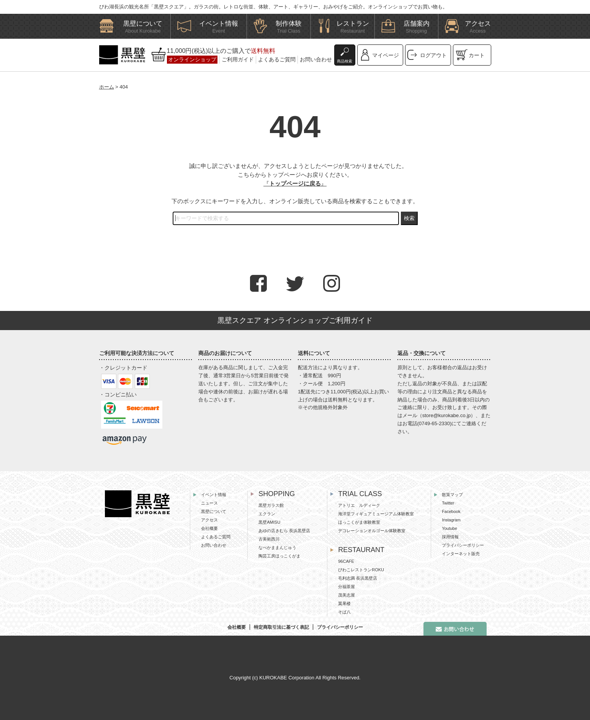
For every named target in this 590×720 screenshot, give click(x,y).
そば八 (344, 612)
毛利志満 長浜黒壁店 (357, 578)
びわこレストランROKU (361, 569)
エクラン (266, 513)
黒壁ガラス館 (271, 505)
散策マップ (452, 494)
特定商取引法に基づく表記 (281, 627)
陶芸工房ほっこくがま (279, 556)
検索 (409, 218)
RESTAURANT (361, 550)
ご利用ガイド (238, 59)
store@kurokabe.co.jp (446, 415)
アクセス (209, 520)
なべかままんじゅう (277, 547)
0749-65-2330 (434, 423)
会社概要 (209, 528)
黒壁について (213, 511)
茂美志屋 (346, 595)
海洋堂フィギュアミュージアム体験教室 (376, 513)
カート (477, 55)
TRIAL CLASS (360, 494)
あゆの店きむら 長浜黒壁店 (284, 530)
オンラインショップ (192, 59)
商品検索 (344, 61)
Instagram (451, 520)
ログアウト (433, 55)
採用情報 (450, 536)
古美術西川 (268, 539)
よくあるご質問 (277, 59)
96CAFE (346, 561)
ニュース (209, 503)
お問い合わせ (316, 59)
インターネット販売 (461, 553)
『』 (295, 183)
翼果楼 (344, 603)
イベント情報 (213, 494)
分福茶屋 (346, 586)
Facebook (451, 511)
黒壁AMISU (269, 522)
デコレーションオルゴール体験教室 (371, 530)
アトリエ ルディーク (359, 505)
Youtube (449, 528)
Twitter (448, 503)
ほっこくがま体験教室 (359, 522)
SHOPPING (276, 494)
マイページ (385, 55)
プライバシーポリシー (463, 545)
